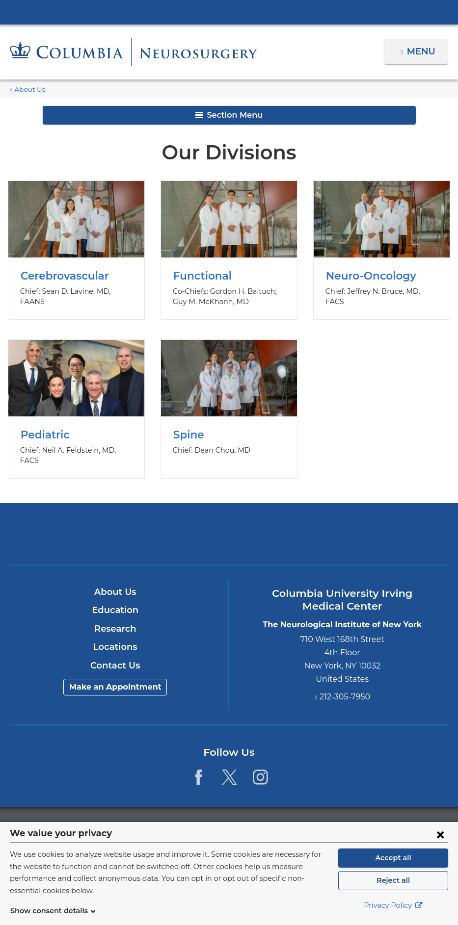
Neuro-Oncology (382, 250)
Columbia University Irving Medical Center (229, 12)
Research (115, 618)
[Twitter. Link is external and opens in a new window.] (229, 766)
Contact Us (115, 655)
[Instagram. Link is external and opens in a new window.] (260, 766)
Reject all (392, 886)
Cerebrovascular (76, 250)
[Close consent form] (440, 840)
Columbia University (249, 815)
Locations (115, 637)
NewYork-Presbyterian (229, 529)
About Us (28, 89)
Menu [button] (422, 51)
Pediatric (76, 403)
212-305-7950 (345, 686)
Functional (229, 250)
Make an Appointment (115, 676)
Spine (229, 403)
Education (115, 600)
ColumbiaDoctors (372, 523)
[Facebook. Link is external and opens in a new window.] (198, 766)
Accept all (393, 863)
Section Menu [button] (229, 115)
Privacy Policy (393, 911)
